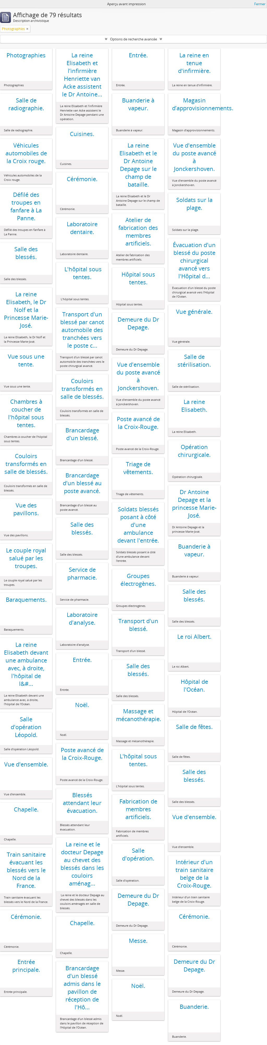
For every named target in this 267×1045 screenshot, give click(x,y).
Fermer (259, 4)
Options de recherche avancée (133, 39)
